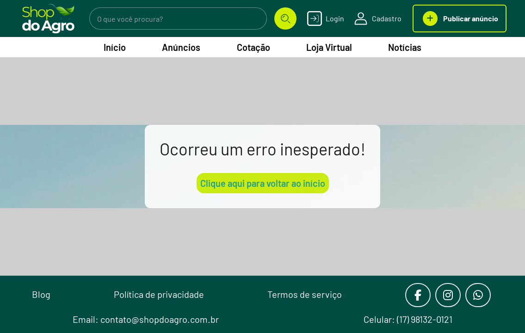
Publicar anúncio (459, 18)
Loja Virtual (329, 47)
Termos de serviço (304, 294)
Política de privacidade (159, 294)
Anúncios (181, 47)
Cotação (253, 47)
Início (115, 47)
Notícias (404, 47)
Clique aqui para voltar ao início (262, 183)
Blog (41, 294)
